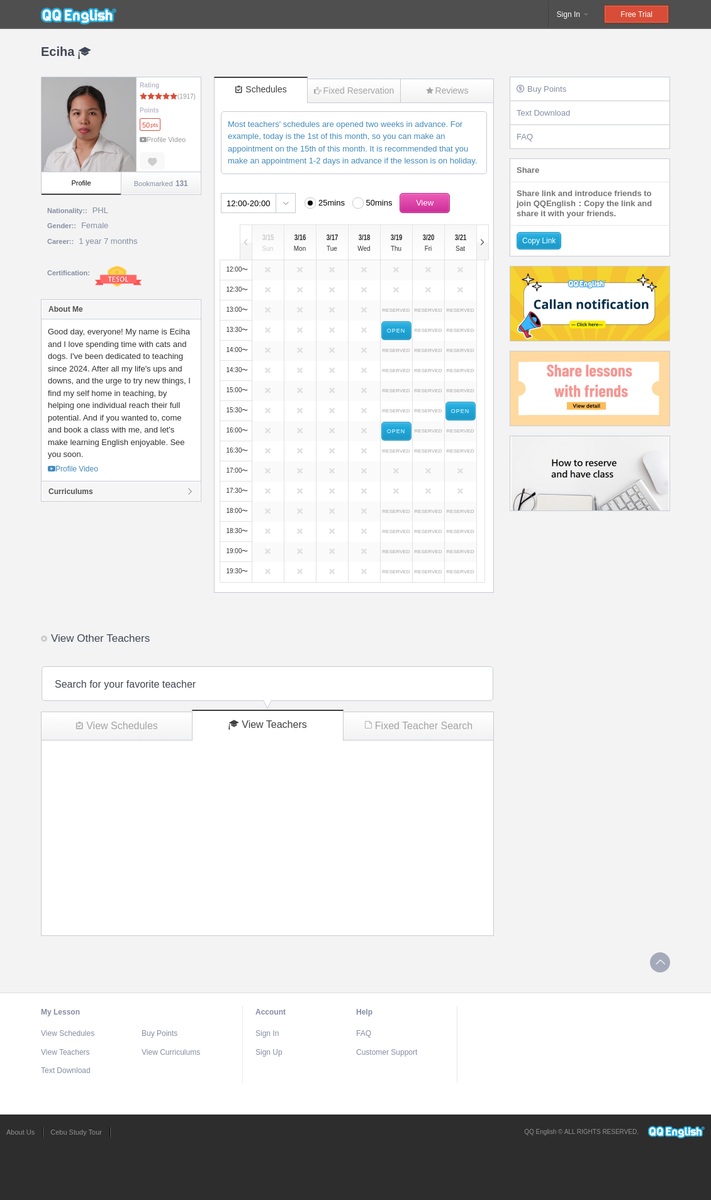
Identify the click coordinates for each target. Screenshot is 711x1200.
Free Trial (636, 14)
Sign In (573, 14)
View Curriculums (171, 1052)
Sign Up (269, 1052)
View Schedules (117, 725)
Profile (81, 183)
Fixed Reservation (354, 90)
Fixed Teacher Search (418, 725)
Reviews (447, 90)
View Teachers (267, 724)
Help (364, 1012)
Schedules (260, 89)
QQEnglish (78, 14)
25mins (331, 202)
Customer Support (386, 1052)
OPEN (396, 331)
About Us (20, 1132)
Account (270, 1012)
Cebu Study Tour (76, 1132)
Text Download (543, 113)
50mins (379, 202)
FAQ (525, 136)
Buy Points (541, 89)
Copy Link (539, 240)
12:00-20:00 (248, 203)
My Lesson (60, 1012)
